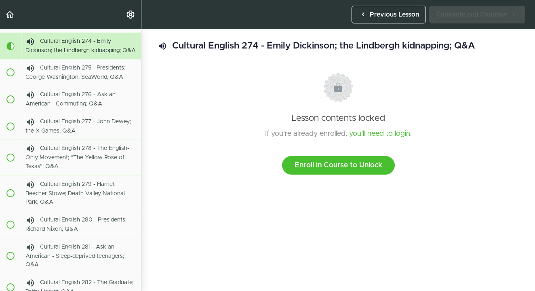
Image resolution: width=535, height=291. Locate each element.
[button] (10, 14)
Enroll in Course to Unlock (338, 165)
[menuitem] (131, 14)
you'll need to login (379, 133)
